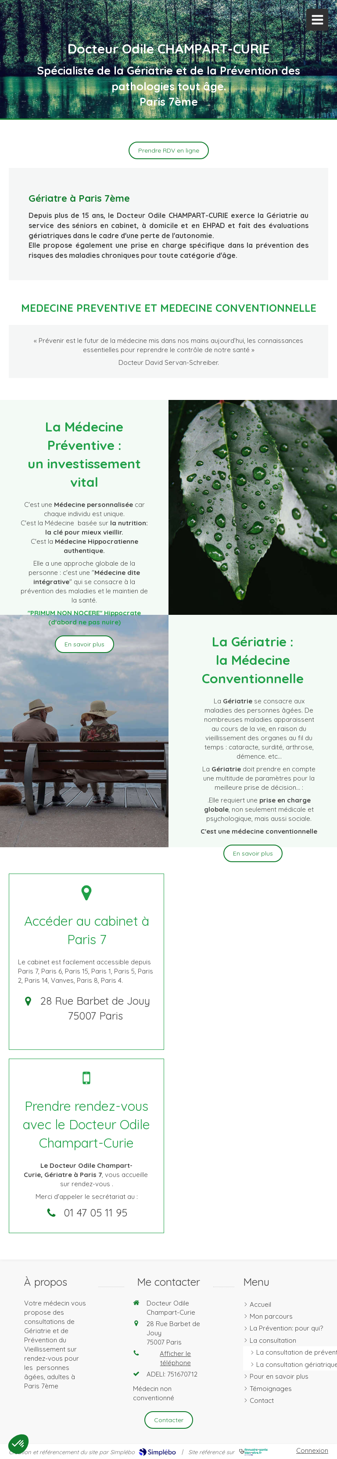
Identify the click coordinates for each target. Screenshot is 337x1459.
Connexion (312, 1450)
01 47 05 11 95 (95, 1212)
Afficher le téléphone (175, 1358)
